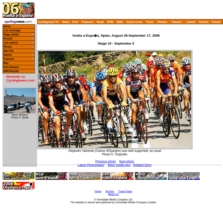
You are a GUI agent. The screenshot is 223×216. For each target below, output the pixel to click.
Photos (162, 21)
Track (149, 21)
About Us (113, 194)
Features (87, 21)
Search (203, 21)
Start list (8, 50)
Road (100, 21)
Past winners (11, 67)
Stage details (11, 34)
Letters (191, 21)
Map (5, 63)
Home (6, 26)
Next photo (126, 161)
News (66, 21)
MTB (110, 21)
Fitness (177, 21)
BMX (120, 21)
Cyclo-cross (134, 21)
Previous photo (105, 161)
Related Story (142, 165)
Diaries (7, 54)
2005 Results (11, 71)
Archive (109, 191)
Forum (216, 21)
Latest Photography (91, 165)
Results (8, 38)
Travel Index (125, 191)
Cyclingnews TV (48, 21)
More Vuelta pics (119, 165)
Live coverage (11, 30)
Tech (75, 21)
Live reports (10, 42)
